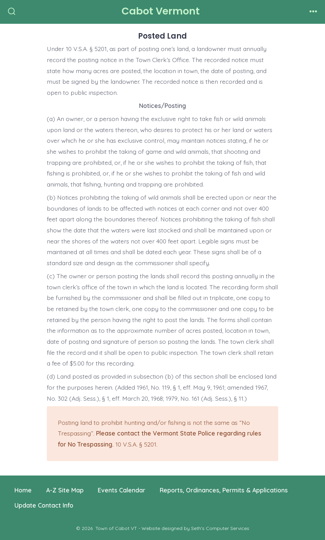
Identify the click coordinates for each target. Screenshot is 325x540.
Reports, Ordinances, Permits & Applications (224, 490)
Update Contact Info (43, 505)
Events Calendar (121, 490)
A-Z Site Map (65, 490)
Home (23, 490)
